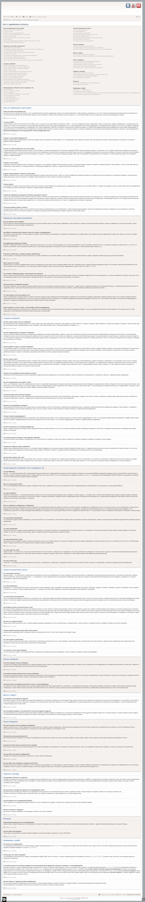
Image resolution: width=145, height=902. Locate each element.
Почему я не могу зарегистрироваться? (13, 33)
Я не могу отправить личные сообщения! (83, 46)
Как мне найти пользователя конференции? (84, 66)
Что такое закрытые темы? (10, 100)
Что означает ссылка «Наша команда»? (83, 40)
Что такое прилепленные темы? (11, 98)
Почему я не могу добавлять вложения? (13, 76)
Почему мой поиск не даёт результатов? (83, 62)
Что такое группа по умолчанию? (81, 39)
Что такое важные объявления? (11, 95)
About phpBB (31, 847)
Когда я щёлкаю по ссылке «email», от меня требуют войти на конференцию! (23, 60)
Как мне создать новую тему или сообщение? (15, 65)
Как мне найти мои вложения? (81, 84)
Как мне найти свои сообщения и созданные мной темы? (88, 67)
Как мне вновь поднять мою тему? (12, 84)
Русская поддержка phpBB (74, 899)
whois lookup (109, 867)
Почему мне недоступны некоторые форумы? (15, 74)
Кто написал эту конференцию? (81, 89)
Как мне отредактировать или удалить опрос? (15, 73)
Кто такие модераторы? (79, 31)
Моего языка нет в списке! (10, 53)
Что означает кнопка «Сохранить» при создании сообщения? (19, 80)
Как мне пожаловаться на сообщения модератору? (16, 79)
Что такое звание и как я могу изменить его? (14, 58)
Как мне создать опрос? (9, 70)
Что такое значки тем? (9, 101)
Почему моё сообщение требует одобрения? (14, 82)
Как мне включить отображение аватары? (14, 57)
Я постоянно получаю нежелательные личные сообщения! (88, 47)
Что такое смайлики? (8, 92)
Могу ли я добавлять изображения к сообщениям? (16, 94)
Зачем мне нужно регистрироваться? (12, 30)
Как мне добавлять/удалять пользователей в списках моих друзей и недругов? (93, 56)
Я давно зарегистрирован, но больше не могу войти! (17, 37)
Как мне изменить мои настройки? (12, 47)
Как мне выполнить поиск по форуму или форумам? (86, 61)
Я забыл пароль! (7, 39)
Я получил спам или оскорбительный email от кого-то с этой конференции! (92, 49)
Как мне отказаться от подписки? (81, 77)
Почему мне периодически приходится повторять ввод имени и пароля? (22, 40)
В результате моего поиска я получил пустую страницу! (87, 64)
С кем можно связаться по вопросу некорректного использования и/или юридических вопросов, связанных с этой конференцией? (106, 92)
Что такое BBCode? (8, 89)
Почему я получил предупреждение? (12, 77)
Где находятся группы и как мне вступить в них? (85, 34)
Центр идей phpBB (95, 856)
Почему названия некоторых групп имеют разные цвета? (87, 37)
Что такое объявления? (9, 97)
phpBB (91, 266)
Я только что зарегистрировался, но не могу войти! (16, 34)
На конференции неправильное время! (13, 50)
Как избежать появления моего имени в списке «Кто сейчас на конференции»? (23, 49)
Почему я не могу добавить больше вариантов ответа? (17, 71)
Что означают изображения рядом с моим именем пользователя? (20, 55)
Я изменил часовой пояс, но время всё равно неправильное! (19, 52)
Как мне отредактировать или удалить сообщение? (16, 67)
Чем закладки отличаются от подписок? (83, 72)
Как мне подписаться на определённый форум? (85, 76)
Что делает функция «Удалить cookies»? (13, 42)
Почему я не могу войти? (9, 36)
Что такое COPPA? (8, 31)
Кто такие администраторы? (80, 30)
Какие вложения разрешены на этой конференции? (86, 82)
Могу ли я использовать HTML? (11, 90)
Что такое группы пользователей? (82, 33)
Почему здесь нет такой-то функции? (82, 91)
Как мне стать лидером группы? (81, 36)
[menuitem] (6, 17)
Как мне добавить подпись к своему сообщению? (16, 68)
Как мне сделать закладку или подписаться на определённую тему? (90, 74)
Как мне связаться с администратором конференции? (87, 94)
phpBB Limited (55, 845)
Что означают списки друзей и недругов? (83, 54)
